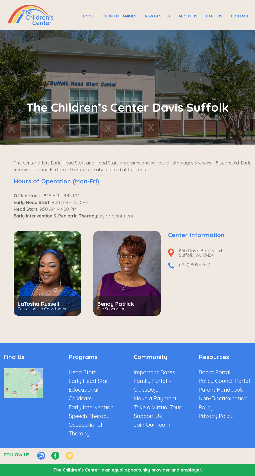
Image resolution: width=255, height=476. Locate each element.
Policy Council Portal (224, 380)
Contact (240, 16)
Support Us (148, 416)
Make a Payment (155, 398)
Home (88, 16)
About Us (188, 16)
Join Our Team (152, 424)
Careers (214, 16)
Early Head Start (89, 380)
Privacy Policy (216, 416)
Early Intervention (91, 407)
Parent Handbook (221, 389)
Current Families (119, 16)
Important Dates (154, 372)
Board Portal (214, 372)
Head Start (82, 372)
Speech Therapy (89, 416)
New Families (157, 16)
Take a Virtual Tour (157, 407)
